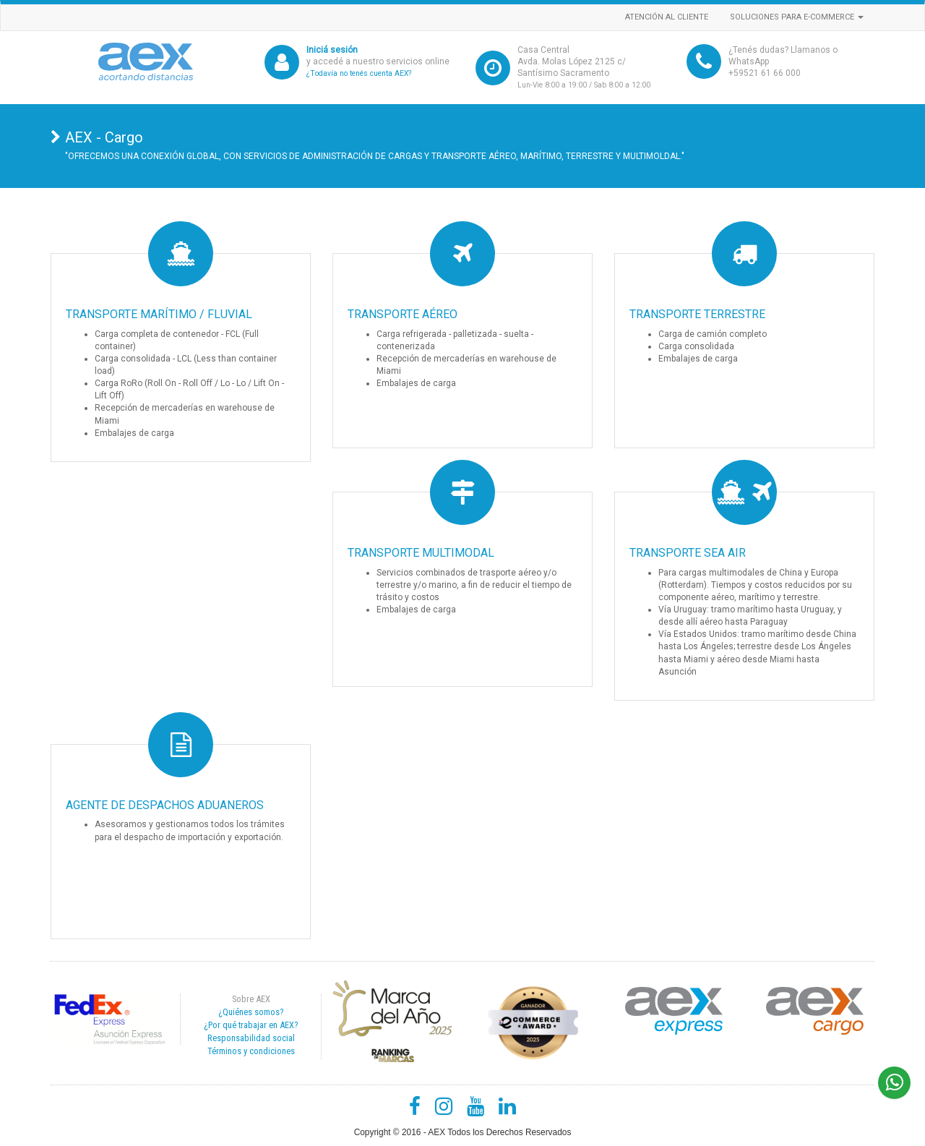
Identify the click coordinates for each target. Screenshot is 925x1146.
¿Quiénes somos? (250, 1011)
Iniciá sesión (332, 50)
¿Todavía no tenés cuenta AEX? (358, 73)
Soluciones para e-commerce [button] (797, 17)
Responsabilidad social (251, 1037)
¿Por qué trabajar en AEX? (251, 1024)
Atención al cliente (666, 17)
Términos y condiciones (251, 1050)
